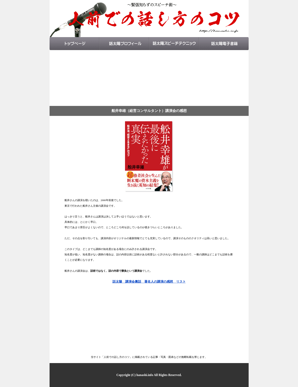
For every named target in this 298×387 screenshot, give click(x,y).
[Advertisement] (149, 78)
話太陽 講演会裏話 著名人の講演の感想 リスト (149, 281)
